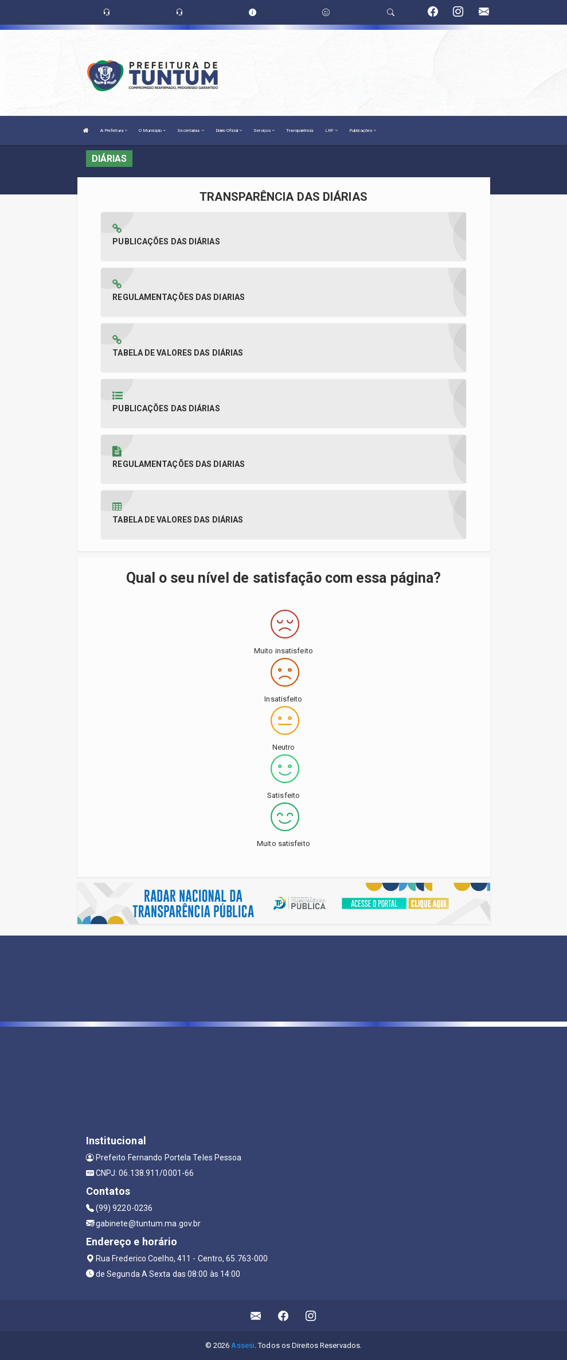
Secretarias (190, 130)
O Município (152, 130)
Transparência (299, 130)
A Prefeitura (113, 130)
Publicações (362, 130)
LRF (331, 130)
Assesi (243, 1345)
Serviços (264, 130)
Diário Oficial (229, 130)
